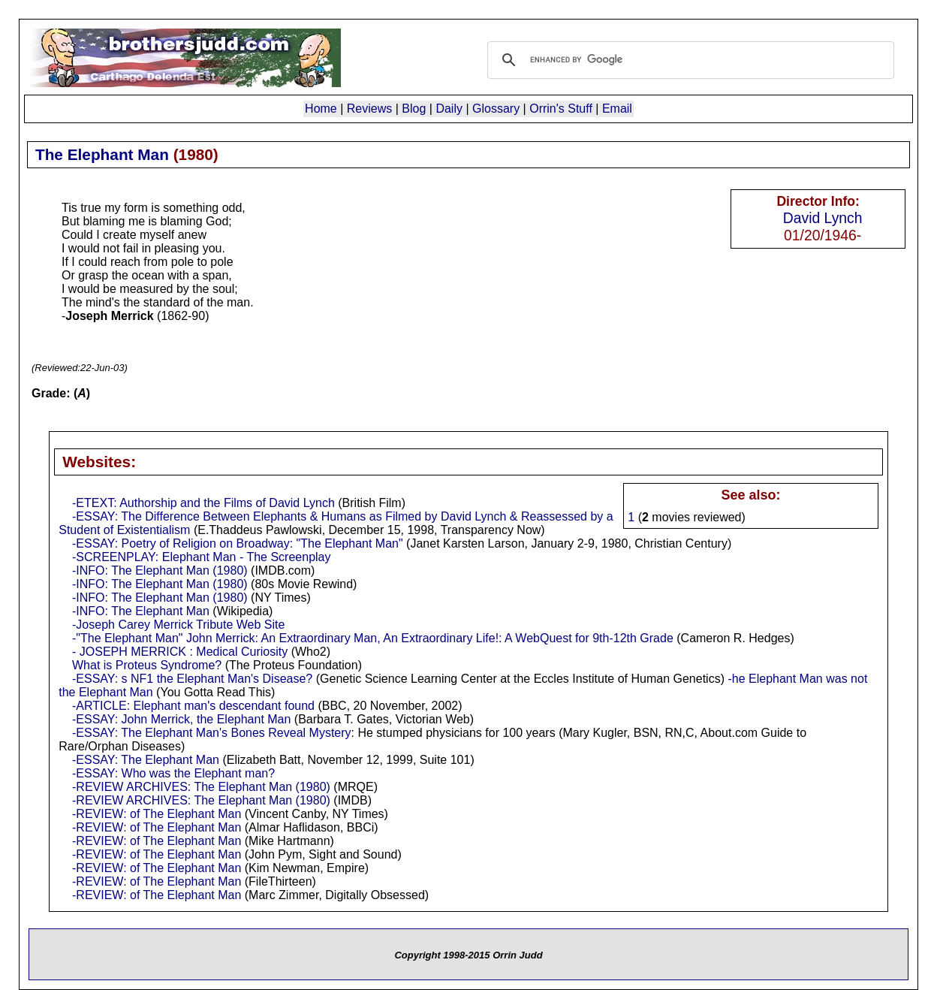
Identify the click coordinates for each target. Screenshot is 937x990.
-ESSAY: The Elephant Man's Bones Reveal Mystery (211, 732)
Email (617, 108)
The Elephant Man (102, 154)
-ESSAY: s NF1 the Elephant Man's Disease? (192, 678)
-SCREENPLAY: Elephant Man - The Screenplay (201, 557)
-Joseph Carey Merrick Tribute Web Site (178, 624)
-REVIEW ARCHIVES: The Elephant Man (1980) (201, 786)
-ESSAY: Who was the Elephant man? (173, 773)
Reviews (369, 108)
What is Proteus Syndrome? (146, 665)
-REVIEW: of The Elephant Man (156, 813)
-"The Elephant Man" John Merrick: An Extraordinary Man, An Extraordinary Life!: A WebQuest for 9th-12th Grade (372, 638)
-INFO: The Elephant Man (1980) (160, 570)
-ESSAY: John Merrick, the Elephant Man (181, 719)
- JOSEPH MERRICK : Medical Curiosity (180, 651)
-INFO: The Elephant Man (140, 611)
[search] (688, 60)
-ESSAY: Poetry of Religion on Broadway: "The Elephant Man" (237, 543)
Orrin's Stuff (560, 108)
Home (321, 108)
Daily (448, 108)
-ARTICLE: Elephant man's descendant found (193, 705)
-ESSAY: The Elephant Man (145, 759)
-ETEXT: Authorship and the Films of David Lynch (203, 503)
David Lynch (823, 218)
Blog (414, 108)
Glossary (496, 108)
